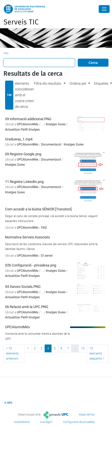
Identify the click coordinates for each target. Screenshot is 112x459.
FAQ (44, 227)
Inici (6, 53)
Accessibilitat (22, 422)
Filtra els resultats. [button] (48, 83)
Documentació (51, 144)
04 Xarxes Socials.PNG (23, 286)
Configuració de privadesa (79, 422)
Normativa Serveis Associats (27, 237)
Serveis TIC (21, 22)
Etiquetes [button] (101, 83)
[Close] (104, 9)
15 (83, 348)
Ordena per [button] (78, 83)
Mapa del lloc (87, 414)
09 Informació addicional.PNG (28, 119)
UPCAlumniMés (27, 124)
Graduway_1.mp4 (19, 139)
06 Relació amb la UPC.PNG (26, 307)
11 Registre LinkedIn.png (24, 182)
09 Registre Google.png (23, 154)
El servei (46, 255)
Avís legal (45, 422)
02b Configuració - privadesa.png (30, 265)
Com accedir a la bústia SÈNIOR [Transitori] (38, 209)
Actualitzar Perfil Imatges (22, 129)
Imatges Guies (56, 124)
